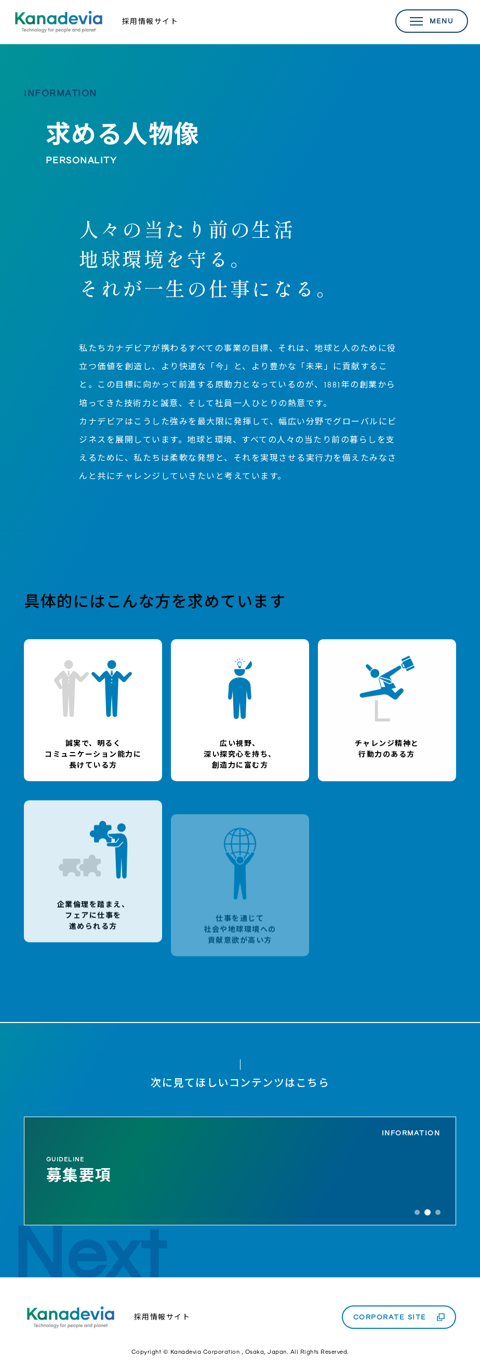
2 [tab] (427, 1212)
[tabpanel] (240, 1171)
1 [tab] (417, 1212)
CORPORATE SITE (389, 1317)
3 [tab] (438, 1212)
